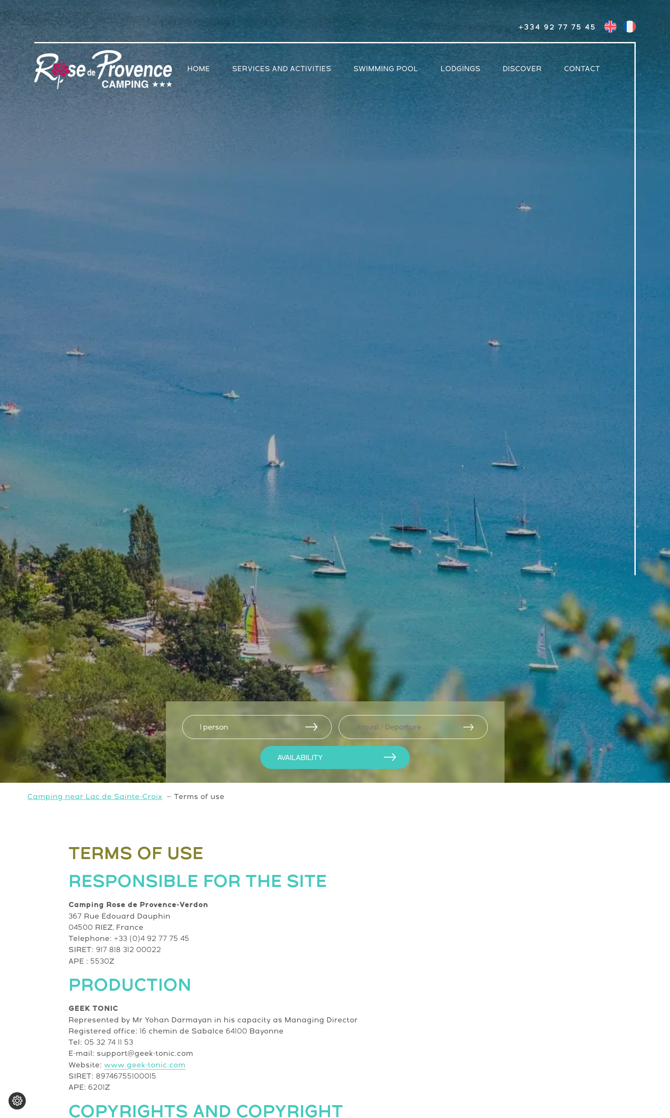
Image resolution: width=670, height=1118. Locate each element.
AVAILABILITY (300, 757)
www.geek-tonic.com (145, 1065)
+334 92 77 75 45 (557, 27)
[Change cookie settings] (17, 1100)
